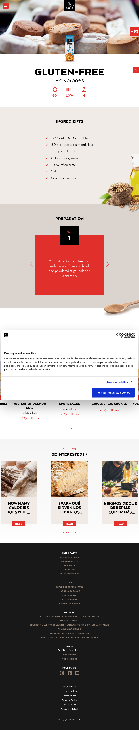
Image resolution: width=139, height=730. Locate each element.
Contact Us (69, 655)
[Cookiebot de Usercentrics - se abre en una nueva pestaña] (119, 335)
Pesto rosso (69, 599)
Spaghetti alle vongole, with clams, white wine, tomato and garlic (69, 625)
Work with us (69, 659)
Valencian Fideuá (70, 621)
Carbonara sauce (69, 591)
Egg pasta (69, 565)
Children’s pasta (69, 557)
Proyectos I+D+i (69, 709)
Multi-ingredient (69, 574)
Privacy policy (69, 691)
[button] (136, 70)
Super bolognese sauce (69, 587)
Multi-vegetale (69, 561)
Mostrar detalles (117, 382)
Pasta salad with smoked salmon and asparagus (69, 637)
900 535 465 (69, 650)
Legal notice (69, 686)
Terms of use (69, 695)
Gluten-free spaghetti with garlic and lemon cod (69, 616)
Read (18, 524)
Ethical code (69, 704)
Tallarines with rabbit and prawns (69, 633)
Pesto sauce (69, 595)
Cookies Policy (69, 700)
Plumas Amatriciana (69, 629)
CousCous (69, 569)
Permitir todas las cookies (113, 392)
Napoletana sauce (69, 603)
